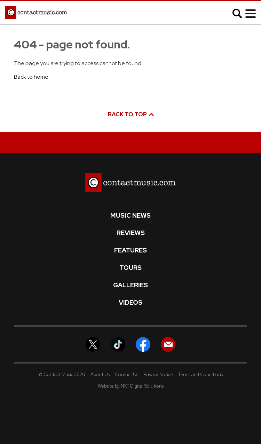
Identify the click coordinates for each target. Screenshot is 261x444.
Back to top (130, 114)
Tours (130, 268)
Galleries (130, 285)
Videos (130, 302)
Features (130, 250)
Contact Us (126, 374)
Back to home (31, 76)
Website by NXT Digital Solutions (131, 386)
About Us (100, 374)
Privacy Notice (158, 374)
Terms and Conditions (200, 374)
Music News (130, 215)
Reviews (131, 233)
